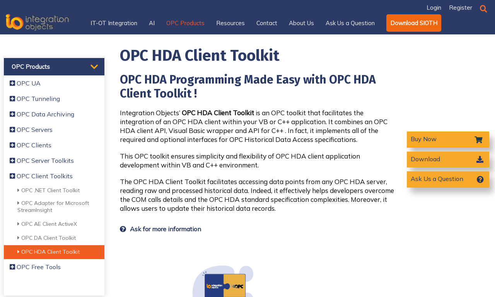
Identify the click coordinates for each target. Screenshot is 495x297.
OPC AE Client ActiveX (47, 223)
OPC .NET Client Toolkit (48, 190)
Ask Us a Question (437, 179)
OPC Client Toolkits (41, 176)
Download (425, 159)
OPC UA (25, 83)
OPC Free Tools (35, 267)
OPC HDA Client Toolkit (48, 251)
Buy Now (424, 139)
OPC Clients (30, 145)
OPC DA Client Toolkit (46, 237)
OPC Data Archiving (42, 114)
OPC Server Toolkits (42, 160)
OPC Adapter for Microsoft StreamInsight (53, 206)
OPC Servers (31, 129)
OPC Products (31, 66)
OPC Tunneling (35, 98)
